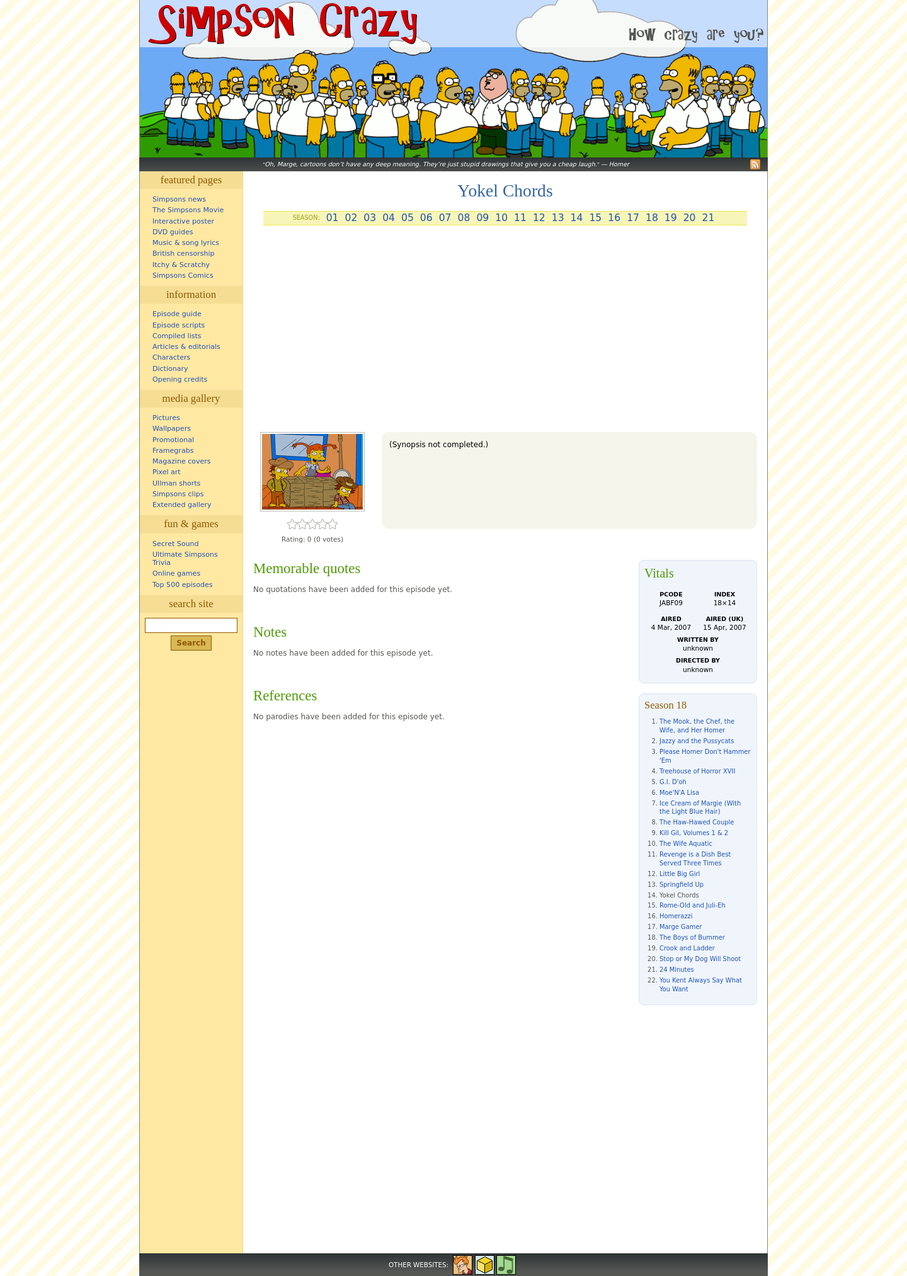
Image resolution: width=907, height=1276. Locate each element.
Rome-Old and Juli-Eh (692, 905)
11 (520, 218)
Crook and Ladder (687, 948)
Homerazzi (676, 916)
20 (689, 218)
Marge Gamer (680, 926)
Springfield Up (681, 884)
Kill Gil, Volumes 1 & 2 (693, 832)
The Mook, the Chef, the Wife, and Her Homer (696, 726)
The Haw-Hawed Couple (696, 822)
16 (614, 218)
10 (501, 218)
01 (332, 218)
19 (671, 218)
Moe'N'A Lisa (679, 792)
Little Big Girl (679, 873)
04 (388, 218)
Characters (171, 357)
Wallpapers (171, 428)
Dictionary (170, 369)
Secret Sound (175, 544)
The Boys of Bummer (692, 937)
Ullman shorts (176, 483)
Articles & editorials (186, 347)
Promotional (173, 440)
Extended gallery (182, 505)
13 (558, 218)
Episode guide (177, 314)
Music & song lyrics (185, 243)
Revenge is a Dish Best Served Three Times (695, 859)
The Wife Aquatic (685, 843)
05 (407, 218)
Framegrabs (172, 451)
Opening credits (179, 379)
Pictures (166, 418)
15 (595, 218)
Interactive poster (183, 221)
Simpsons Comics (183, 275)
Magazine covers (181, 461)
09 (482, 218)
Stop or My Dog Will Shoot (700, 958)
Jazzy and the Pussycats (696, 741)
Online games (176, 573)
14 (577, 218)
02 (351, 218)
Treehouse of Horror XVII (697, 771)
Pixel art (166, 472)
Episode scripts (178, 325)
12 (539, 218)
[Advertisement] (505, 334)
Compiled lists (177, 336)
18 (652, 218)
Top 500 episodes (182, 585)
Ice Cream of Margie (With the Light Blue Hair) (700, 808)
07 (445, 218)
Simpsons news (179, 199)
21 (708, 218)
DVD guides (172, 232)
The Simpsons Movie (188, 210)
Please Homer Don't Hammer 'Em (704, 756)
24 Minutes (676, 969)
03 (369, 218)
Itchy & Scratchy (181, 265)
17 (633, 218)
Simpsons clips (178, 494)
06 (426, 218)
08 (464, 218)
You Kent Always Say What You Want (700, 985)
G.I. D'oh (673, 781)
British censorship (183, 253)
